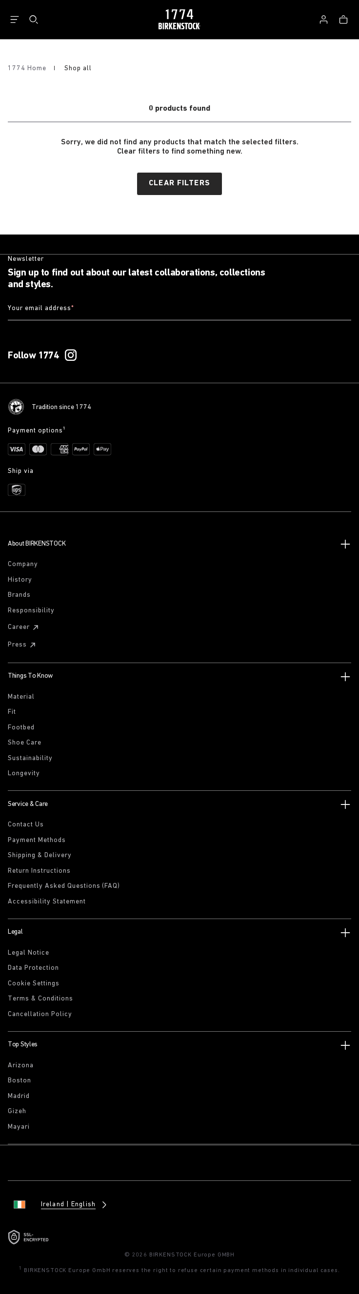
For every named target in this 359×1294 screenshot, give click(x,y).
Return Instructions (39, 871)
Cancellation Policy (40, 1014)
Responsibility (31, 610)
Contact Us (26, 824)
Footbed (21, 727)
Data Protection (33, 968)
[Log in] (323, 19)
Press (23, 645)
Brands (19, 595)
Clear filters (179, 183)
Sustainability (30, 758)
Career (24, 627)
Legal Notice (28, 953)
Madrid (19, 1096)
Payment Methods (37, 840)
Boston (19, 1080)
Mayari (19, 1127)
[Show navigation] (14, 19)
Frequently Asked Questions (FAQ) (64, 886)
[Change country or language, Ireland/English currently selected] (58, 1204)
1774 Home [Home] (28, 68)
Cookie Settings (34, 983)
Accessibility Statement (47, 901)
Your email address (41, 309)
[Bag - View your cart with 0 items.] (343, 19)
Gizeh (17, 1111)
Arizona (21, 1065)
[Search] (33, 19)
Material (21, 697)
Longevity (24, 773)
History (20, 580)
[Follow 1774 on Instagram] (71, 355)
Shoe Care (24, 742)
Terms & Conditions (40, 998)
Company (23, 564)
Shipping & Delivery (40, 855)
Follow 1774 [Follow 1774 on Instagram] (33, 356)
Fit (12, 712)
